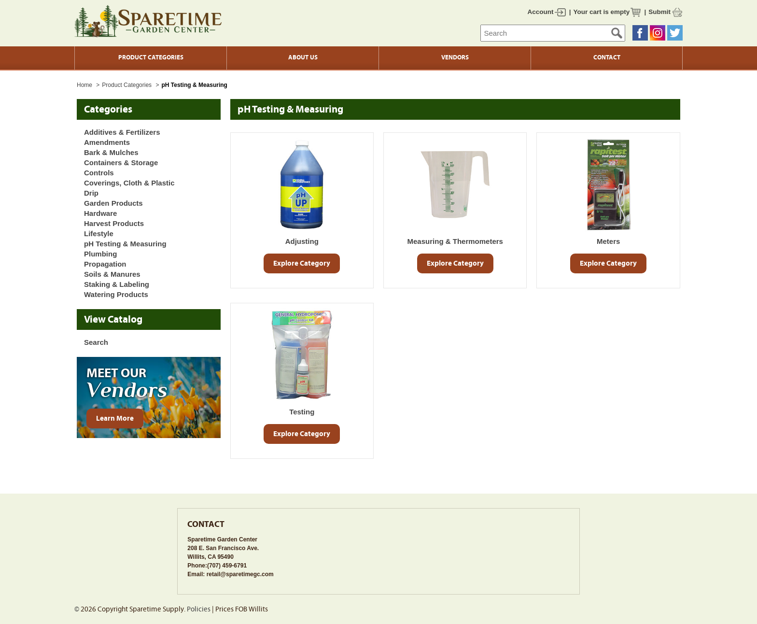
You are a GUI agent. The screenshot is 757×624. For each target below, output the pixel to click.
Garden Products (113, 203)
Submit (659, 11)
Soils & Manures (112, 274)
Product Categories (150, 57)
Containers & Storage (121, 162)
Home (84, 85)
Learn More (115, 418)
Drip (91, 193)
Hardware (100, 213)
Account (541, 11)
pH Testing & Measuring (125, 244)
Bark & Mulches (111, 152)
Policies (198, 609)
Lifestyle (98, 233)
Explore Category (301, 263)
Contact (606, 57)
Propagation (105, 264)
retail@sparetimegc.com (240, 574)
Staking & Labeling (116, 284)
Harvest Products (114, 223)
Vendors (455, 57)
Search (96, 342)
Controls (99, 173)
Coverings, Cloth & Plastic (129, 183)
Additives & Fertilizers (122, 132)
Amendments (107, 142)
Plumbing (100, 254)
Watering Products (116, 294)
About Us (303, 57)
